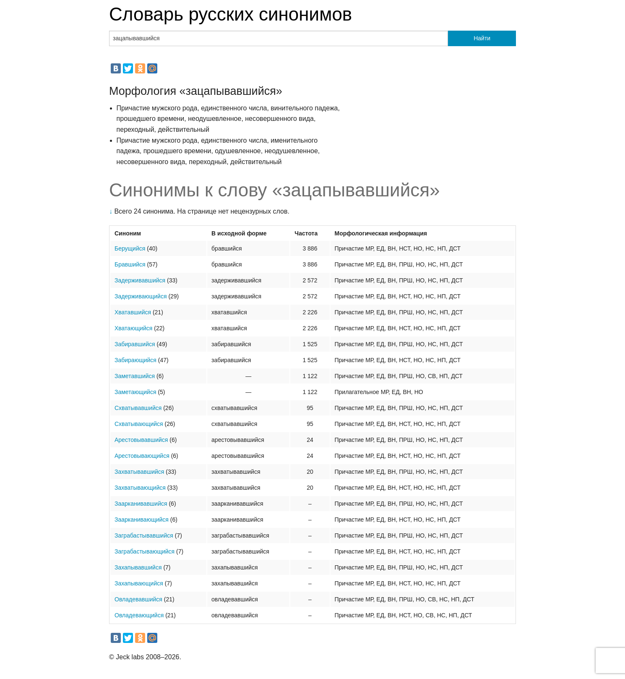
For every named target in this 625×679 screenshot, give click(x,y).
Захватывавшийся (139, 471)
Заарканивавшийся (141, 503)
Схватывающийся (139, 423)
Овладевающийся (139, 615)
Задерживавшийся (140, 280)
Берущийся (130, 248)
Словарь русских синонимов (230, 14)
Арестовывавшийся (141, 439)
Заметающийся (135, 392)
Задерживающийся (141, 296)
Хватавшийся (133, 312)
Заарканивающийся (142, 519)
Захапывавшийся (138, 567)
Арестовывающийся (142, 455)
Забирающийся (135, 360)
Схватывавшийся (138, 408)
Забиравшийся (135, 344)
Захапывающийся (139, 583)
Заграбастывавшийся (144, 535)
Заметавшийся (135, 376)
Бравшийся (130, 264)
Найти (482, 38)
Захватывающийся (140, 487)
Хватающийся (133, 328)
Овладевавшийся (138, 599)
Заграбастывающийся (144, 551)
